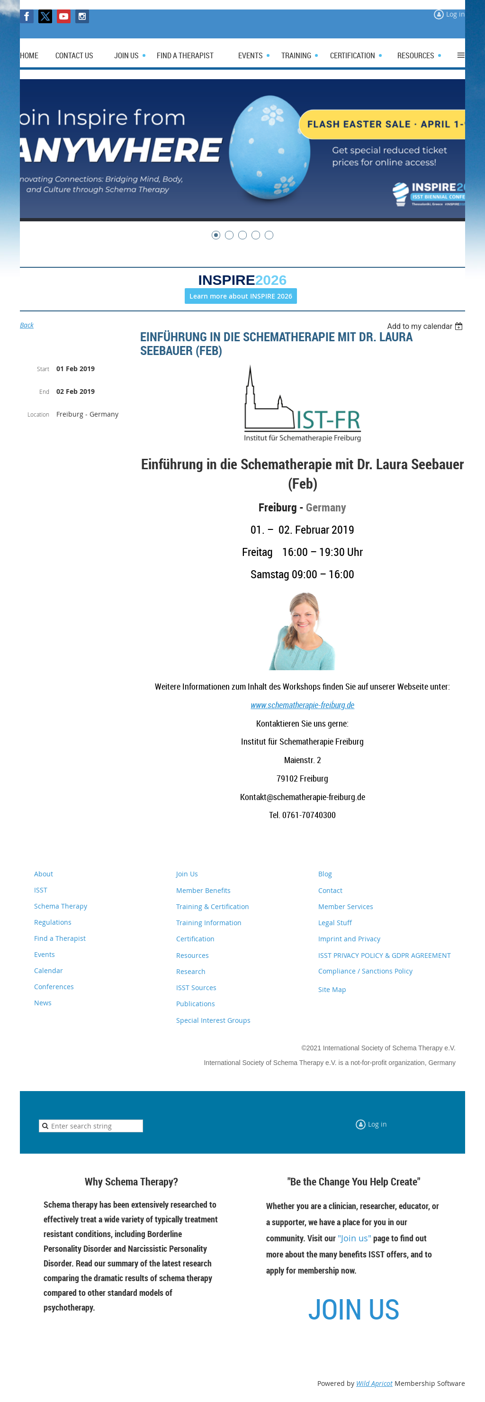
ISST (40, 889)
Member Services (345, 906)
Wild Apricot (374, 1383)
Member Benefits (203, 890)
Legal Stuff (335, 922)
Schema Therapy (60, 905)
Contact (330, 890)
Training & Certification (212, 906)
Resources (192, 955)
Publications (195, 1003)
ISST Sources (196, 987)
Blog (325, 873)
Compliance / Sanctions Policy (365, 970)
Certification (195, 938)
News (43, 1002)
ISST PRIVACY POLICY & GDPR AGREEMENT (384, 955)
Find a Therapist (60, 938)
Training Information (209, 922)
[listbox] (426, 326)
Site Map (332, 989)
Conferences (54, 986)
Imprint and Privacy (349, 938)
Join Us (187, 873)
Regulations (53, 922)
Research (191, 971)
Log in (455, 13)
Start (43, 369)
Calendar (48, 970)
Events (44, 954)
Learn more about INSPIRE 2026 (240, 295)
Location (38, 414)
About (43, 873)
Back (27, 324)
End (44, 391)
